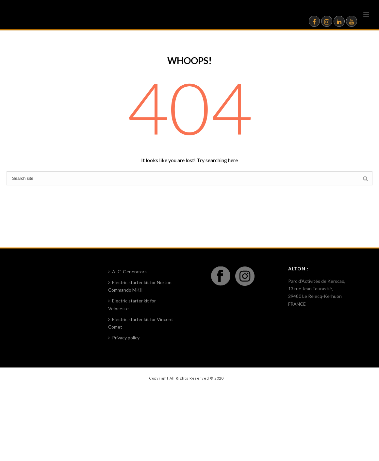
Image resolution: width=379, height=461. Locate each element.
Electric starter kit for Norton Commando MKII (140, 286)
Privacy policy (124, 337)
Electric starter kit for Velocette (132, 304)
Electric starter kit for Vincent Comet (140, 323)
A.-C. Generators (127, 271)
